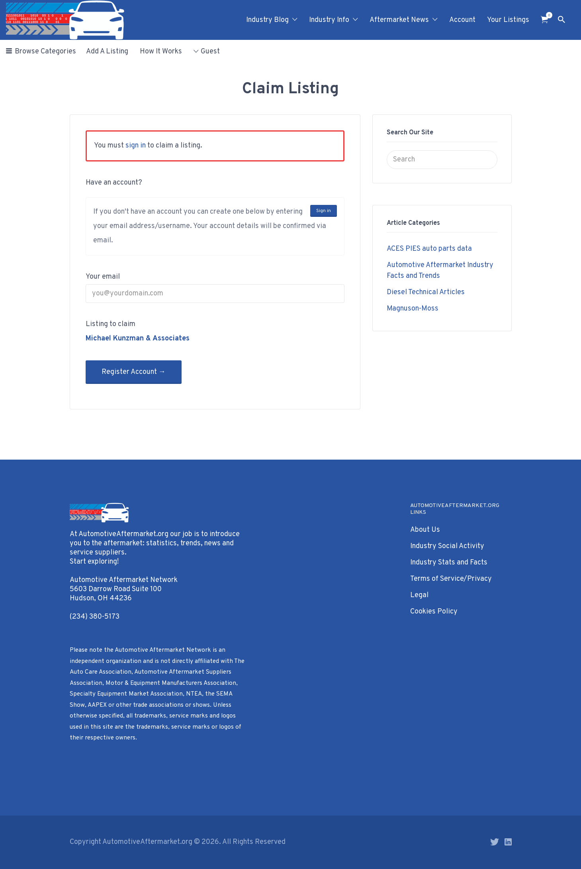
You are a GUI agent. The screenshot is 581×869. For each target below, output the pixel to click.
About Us (425, 530)
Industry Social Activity (447, 546)
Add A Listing (107, 51)
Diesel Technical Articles (426, 292)
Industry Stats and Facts (448, 562)
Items (547, 15)
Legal (419, 595)
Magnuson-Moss (412, 308)
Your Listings (508, 20)
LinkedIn (508, 842)
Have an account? (114, 182)
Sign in (323, 211)
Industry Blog (267, 20)
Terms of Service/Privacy (451, 579)
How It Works (161, 51)
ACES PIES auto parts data (429, 249)
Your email (103, 276)
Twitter (494, 842)
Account (462, 20)
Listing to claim (110, 324)
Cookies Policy (434, 611)
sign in (135, 145)
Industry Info (329, 20)
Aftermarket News (399, 20)
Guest (210, 51)
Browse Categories (45, 51)
